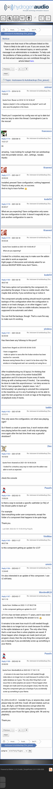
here (32, 61)
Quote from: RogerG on (19, 348)
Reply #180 (6, 280)
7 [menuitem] (22, 69)
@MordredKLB (10, 700)
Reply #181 (6, 333)
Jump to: (4, 751)
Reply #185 (6, 540)
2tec (49, 446)
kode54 (48, 199)
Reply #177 (6, 175)
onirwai (48, 87)
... (16, 69)
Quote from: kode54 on (19, 247)
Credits (20, 769)
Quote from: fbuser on (18, 100)
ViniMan (47, 536)
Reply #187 (6, 596)
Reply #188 (6, 661)
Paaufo (48, 488)
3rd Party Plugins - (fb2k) (34, 30)
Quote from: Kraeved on (19, 463)
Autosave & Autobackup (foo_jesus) (18, 34)
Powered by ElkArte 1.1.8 (9, 769)
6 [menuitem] (19, 69)
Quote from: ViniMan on (19, 605)
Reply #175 (6, 91)
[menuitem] (6, 69)
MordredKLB (45, 592)
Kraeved (48, 167)
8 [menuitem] (26, 69)
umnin (48, 564)
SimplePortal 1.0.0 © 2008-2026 (34, 769)
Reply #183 (6, 454)
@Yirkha (5, 615)
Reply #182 (6, 412)
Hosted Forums (13, 30)
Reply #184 (6, 496)
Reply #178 (6, 204)
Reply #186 (6, 568)
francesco (47, 131)
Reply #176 (6, 139)
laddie (49, 407)
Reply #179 (6, 238)
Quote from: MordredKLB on (20, 670)
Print (6, 74)
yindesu (48, 329)
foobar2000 (23, 30)
